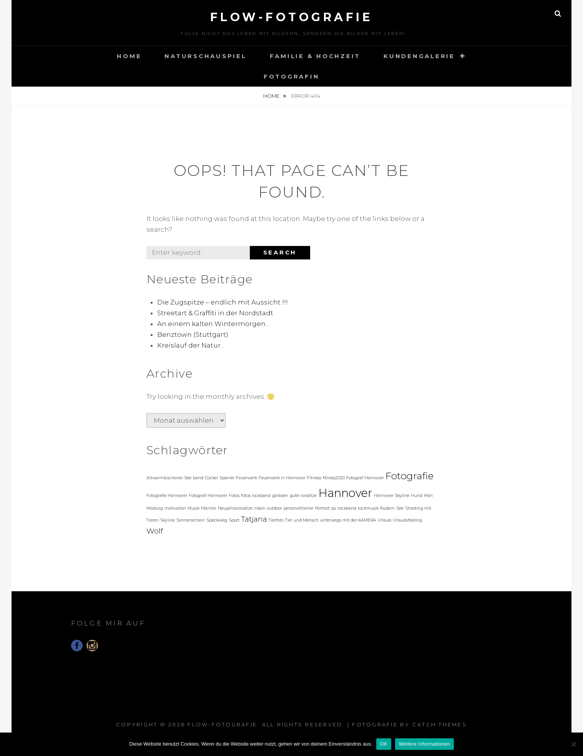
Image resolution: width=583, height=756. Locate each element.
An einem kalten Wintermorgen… (213, 324)
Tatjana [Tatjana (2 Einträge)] (254, 519)
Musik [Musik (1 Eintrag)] (193, 508)
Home (129, 56)
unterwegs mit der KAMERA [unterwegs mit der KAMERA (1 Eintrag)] (348, 520)
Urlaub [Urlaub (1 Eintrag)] (384, 520)
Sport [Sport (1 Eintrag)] (234, 520)
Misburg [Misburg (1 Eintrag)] (154, 508)
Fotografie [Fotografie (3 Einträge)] (409, 476)
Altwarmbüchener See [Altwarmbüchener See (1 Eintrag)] (168, 477)
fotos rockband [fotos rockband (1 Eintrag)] (256, 495)
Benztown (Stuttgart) (192, 334)
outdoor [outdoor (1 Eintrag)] (274, 508)
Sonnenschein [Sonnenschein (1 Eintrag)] (190, 520)
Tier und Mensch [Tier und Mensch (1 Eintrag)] (302, 520)
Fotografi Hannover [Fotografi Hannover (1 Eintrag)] (208, 495)
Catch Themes (439, 724)
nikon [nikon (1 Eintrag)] (259, 508)
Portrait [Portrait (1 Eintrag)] (322, 508)
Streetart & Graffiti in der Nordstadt (215, 313)
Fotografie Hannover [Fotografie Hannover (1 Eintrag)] (166, 495)
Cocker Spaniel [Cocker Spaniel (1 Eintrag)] (219, 477)
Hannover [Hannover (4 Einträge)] (345, 493)
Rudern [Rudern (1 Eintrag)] (387, 508)
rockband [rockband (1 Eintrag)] (346, 508)
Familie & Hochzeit (315, 56)
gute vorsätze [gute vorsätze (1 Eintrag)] (303, 495)
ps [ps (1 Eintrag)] (333, 508)
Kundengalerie (419, 56)
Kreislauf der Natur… (191, 345)
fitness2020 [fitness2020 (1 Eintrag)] (334, 477)
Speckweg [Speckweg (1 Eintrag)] (216, 520)
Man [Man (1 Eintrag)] (428, 495)
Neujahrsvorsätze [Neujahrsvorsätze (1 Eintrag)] (235, 508)
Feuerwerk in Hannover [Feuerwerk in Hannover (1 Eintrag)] (282, 477)
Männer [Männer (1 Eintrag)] (208, 508)
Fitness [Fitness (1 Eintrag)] (314, 477)
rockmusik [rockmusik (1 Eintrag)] (368, 508)
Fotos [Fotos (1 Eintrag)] (234, 495)
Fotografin (292, 76)
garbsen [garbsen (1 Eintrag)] (280, 495)
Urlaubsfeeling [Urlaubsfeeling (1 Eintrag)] (407, 520)
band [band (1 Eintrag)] (198, 477)
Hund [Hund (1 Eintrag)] (416, 495)
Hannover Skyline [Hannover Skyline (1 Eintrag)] (391, 495)
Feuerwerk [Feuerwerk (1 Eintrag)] (246, 477)
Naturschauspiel (205, 56)
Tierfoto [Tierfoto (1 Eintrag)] (276, 520)
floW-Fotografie (291, 17)
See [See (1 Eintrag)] (400, 508)
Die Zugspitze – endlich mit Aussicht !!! (222, 302)
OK (383, 744)
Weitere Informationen (424, 744)
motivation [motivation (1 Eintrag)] (175, 508)
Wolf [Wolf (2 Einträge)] (154, 531)
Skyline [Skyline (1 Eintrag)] (167, 520)
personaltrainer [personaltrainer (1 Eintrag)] (299, 508)
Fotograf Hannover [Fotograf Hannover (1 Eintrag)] (365, 477)
